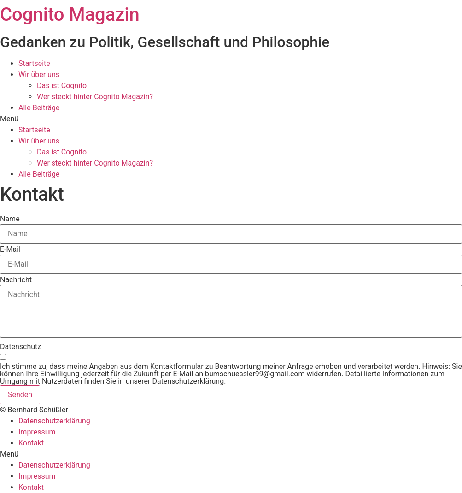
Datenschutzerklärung (54, 420)
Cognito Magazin (70, 14)
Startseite (34, 63)
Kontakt (31, 443)
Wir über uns (38, 74)
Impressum (37, 432)
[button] (231, 119)
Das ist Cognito (62, 85)
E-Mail (10, 249)
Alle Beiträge (39, 107)
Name (10, 219)
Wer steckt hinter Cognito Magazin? (95, 96)
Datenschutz (20, 346)
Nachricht (16, 280)
